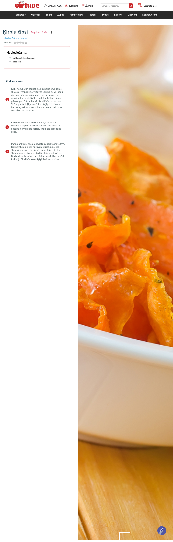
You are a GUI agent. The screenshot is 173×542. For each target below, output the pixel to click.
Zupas (60, 14)
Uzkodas (35, 14)
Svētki (105, 14)
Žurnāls (87, 5)
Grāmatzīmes (148, 5)
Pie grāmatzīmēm (41, 32)
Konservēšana (149, 14)
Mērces (92, 14)
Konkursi (71, 5)
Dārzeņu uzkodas (20, 38)
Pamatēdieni (76, 14)
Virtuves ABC (53, 5)
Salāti (49, 14)
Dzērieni (132, 14)
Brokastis (21, 14)
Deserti (118, 14)
